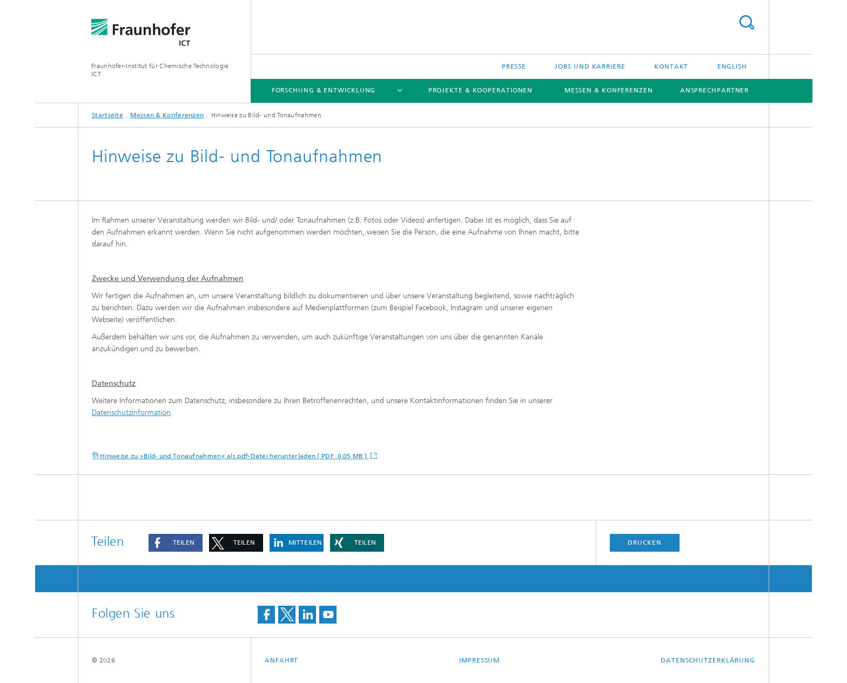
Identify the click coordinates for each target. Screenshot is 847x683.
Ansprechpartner (714, 90)
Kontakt (671, 66)
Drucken (644, 542)
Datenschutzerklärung (708, 660)
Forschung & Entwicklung (324, 90)
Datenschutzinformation (131, 412)
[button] (176, 543)
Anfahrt (281, 660)
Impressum (479, 660)
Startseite (107, 115)
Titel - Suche (746, 22)
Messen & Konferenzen (608, 90)
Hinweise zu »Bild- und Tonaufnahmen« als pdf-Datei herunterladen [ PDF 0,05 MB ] (234, 456)
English (732, 66)
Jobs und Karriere (590, 66)
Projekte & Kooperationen (480, 90)
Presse (514, 66)
